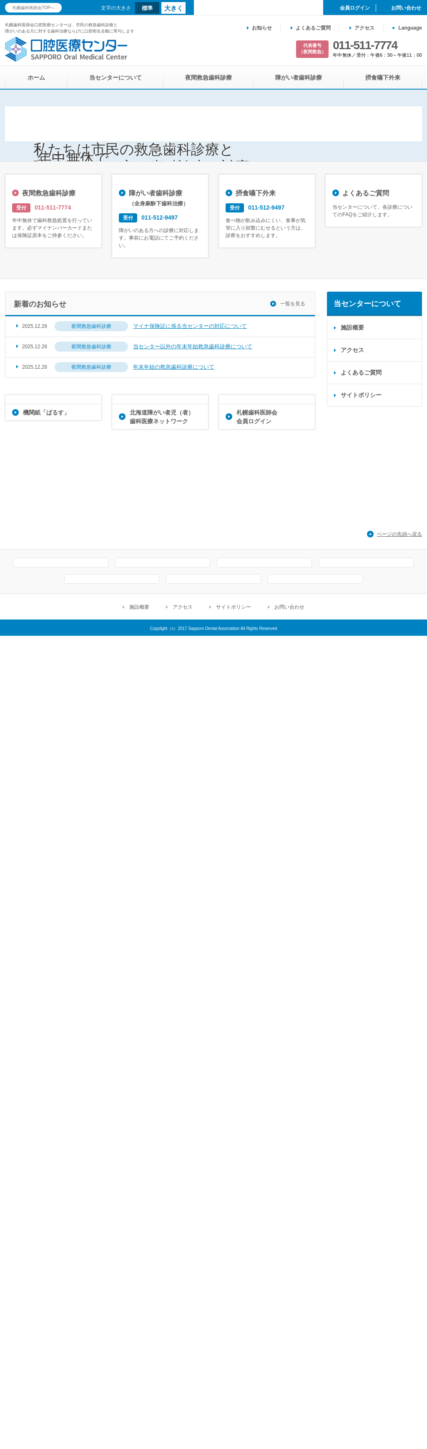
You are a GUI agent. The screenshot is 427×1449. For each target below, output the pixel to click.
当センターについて (115, 77)
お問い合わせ (289, 1420)
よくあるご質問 (313, 28)
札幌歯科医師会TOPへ (33, 7)
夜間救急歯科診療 (208, 77)
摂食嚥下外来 (382, 77)
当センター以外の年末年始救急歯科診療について (192, 1067)
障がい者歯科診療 (298, 77)
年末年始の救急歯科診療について (173, 1087)
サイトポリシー (361, 1115)
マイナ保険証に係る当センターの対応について (190, 1046)
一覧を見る (292, 1024)
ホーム (36, 77)
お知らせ (262, 28)
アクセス (364, 28)
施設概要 (352, 1047)
